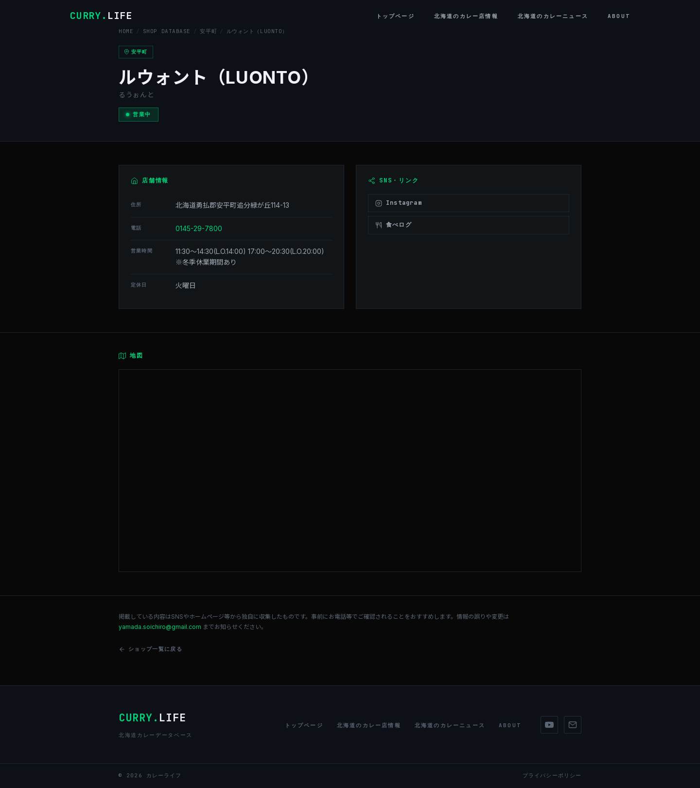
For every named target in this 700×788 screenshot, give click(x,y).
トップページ (395, 16)
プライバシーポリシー (552, 775)
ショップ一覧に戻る (150, 649)
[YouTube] (549, 725)
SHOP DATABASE (167, 31)
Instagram (398, 203)
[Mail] (572, 725)
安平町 (208, 31)
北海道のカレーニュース (553, 16)
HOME (126, 31)
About (619, 16)
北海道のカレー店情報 (466, 16)
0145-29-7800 (198, 228)
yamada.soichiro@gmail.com (160, 626)
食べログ (393, 225)
